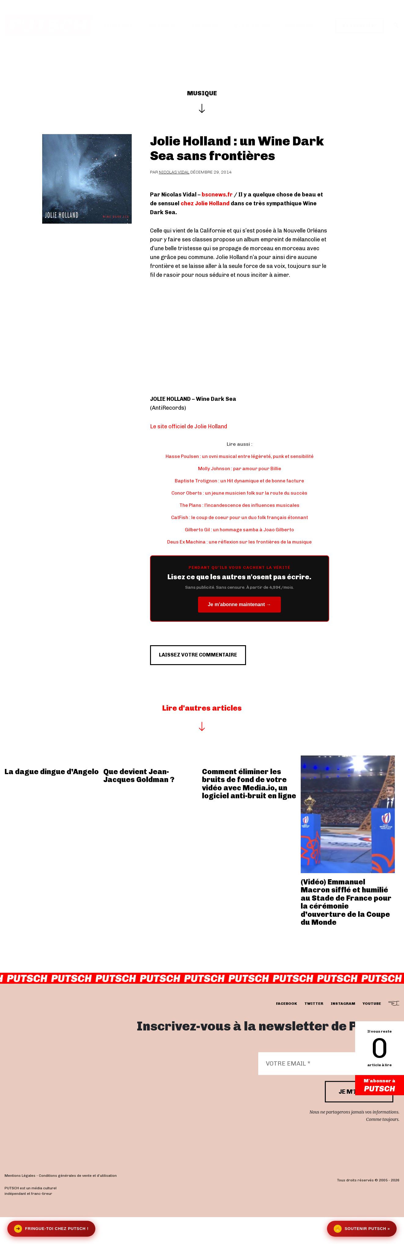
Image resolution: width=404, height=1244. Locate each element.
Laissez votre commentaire (210, 678)
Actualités (162, 25)
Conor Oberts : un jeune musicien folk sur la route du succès (239, 493)
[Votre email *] (325, 1090)
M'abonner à (379, 1085)
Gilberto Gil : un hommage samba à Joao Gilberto (239, 529)
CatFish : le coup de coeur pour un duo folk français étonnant (239, 517)
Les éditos (205, 25)
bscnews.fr (217, 194)
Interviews (118, 25)
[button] (396, 25)
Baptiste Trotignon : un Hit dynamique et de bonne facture (239, 481)
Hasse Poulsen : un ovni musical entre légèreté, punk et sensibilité (240, 456)
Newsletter (299, 25)
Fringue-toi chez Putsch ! (51, 1229)
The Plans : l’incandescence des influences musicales (239, 505)
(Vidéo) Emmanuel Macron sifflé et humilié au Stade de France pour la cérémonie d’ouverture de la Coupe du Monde (346, 928)
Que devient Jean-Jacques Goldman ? (138, 802)
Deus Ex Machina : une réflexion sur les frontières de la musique (239, 542)
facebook (286, 1030)
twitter (313, 1030)
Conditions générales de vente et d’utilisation (78, 1202)
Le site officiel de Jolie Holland (188, 426)
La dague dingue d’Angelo (52, 798)
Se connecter (359, 25)
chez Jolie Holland (205, 203)
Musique (202, 93)
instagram (343, 1030)
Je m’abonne (251, 25)
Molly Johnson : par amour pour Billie (239, 468)
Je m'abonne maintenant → (239, 604)
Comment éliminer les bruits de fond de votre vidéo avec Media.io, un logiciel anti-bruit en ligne (249, 810)
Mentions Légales (20, 1202)
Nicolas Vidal (174, 172)
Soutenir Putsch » (362, 1229)
